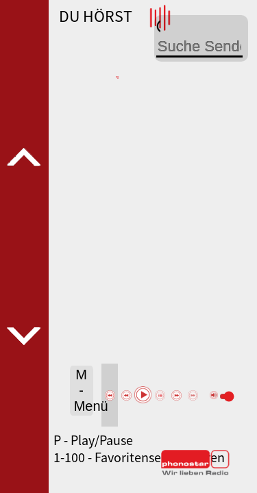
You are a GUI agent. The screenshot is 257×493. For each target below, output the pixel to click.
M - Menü (83, 390)
